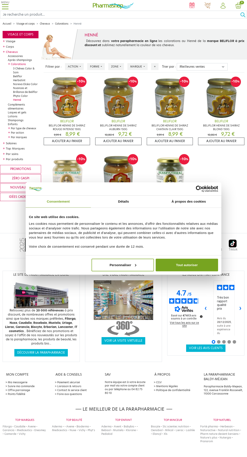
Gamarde (10, 434)
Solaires (11, 143)
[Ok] (243, 14)
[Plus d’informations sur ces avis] (201, 316)
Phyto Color (20, 96)
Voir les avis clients (206, 348)
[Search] (120, 14)
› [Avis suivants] (240, 307)
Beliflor (17, 76)
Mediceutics (24, 430)
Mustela (118, 430)
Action (73, 66)
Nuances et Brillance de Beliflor (25, 90)
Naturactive (207, 430)
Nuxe (73, 430)
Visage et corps (25, 23)
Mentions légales (167, 386)
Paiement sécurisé (68, 382)
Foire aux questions (69, 394)
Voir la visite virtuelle (123, 341)
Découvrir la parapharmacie (41, 353)
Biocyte (155, 426)
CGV (159, 382)
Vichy (22, 434)
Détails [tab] (123, 201)
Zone (115, 66)
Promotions (20, 169)
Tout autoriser (187, 265)
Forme (95, 66)
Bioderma (83, 426)
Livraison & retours (69, 386)
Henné (17, 100)
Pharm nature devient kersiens (219, 434)
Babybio (129, 426)
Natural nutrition (228, 430)
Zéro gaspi (20, 178)
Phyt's (91, 430)
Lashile (190, 430)
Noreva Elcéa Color (25, 84)
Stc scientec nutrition (176, 426)
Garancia (8, 430)
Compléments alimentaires (16, 106)
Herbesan (226, 426)
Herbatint (19, 80)
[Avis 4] (229, 342)
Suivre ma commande (21, 386)
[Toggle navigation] (5, 5)
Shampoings (15, 120)
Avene (32, 426)
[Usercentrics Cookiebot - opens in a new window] (199, 189)
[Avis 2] (218, 342)
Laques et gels (17, 112)
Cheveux (45, 23)
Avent (117, 426)
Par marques (19, 137)
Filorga (7, 426)
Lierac (180, 430)
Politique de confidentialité (173, 390)
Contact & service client (72, 390)
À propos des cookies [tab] (189, 201)
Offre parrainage (19, 390)
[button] (223, 5)
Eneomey (40, 430)
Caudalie (19, 426)
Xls (165, 434)
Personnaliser (123, 265)
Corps (10, 47)
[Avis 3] (224, 342)
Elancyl (157, 434)
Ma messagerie (17, 382)
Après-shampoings (20, 60)
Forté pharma (209, 426)
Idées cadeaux (20, 197)
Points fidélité (16, 394)
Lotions (12, 116)
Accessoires (15, 56)
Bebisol (106, 430)
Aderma (57, 426)
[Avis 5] (234, 342)
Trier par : (169, 67)
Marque (136, 66)
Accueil (7, 23)
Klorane (131, 430)
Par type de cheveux (23, 128)
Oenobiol (157, 430)
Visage (10, 41)
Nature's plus (208, 437)
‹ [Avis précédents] (205, 307)
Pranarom (206, 441)
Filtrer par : (53, 67)
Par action (17, 132)
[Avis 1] (213, 342)
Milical (169, 430)
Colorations (61, 23)
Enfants (13, 124)
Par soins (12, 154)
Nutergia (225, 437)
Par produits (14, 159)
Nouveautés (20, 187)
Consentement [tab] (58, 201)
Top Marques (15, 148)
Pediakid (106, 434)
